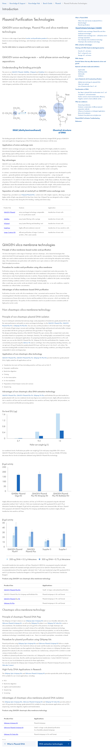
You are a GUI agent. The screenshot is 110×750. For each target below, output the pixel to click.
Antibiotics (81, 76)
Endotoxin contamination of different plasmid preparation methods (90, 108)
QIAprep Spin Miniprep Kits (27, 643)
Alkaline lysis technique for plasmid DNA (89, 82)
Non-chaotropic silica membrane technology (90, 40)
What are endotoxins (81, 102)
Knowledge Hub (34, 3)
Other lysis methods (83, 84)
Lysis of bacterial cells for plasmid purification (88, 79)
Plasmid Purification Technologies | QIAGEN (89, 28)
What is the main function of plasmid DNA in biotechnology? (90, 22)
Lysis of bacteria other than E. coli (87, 86)
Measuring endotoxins (84, 105)
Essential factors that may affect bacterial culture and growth (90, 62)
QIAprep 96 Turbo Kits (54, 623)
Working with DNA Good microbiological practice (89, 48)
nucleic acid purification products (36, 38)
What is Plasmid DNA (16, 744)
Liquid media (81, 70)
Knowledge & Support (17, 3)
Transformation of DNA (82, 89)
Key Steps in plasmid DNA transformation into (92, 92)
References (78, 121)
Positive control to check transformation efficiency (91, 96)
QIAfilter (26, 72)
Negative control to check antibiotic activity (89, 99)
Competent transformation (87, 94)
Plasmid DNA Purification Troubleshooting (87, 118)
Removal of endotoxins (84, 113)
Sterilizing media (82, 72)
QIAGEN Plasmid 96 (25, 358)
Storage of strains (84, 55)
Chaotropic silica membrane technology (89, 42)
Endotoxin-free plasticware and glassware (89, 115)
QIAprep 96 (39, 395)
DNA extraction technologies (51, 744)
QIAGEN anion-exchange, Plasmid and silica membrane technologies (91, 32)
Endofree (41, 72)
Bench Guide (47, 3)
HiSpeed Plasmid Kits (28, 195)
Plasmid (58, 3)
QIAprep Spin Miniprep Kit (34, 621)
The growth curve (84, 53)
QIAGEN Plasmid (17, 72)
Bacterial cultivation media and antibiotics (87, 66)
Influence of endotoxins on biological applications (91, 111)
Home (4, 3)
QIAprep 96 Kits (20, 326)
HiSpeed (33, 72)
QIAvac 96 (26, 343)
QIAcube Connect (8, 665)
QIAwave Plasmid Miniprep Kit (12, 623)
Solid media (81, 74)
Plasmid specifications (84, 25)
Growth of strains (84, 51)
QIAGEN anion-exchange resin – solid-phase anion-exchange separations (92, 36)
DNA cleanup (79, 58)
